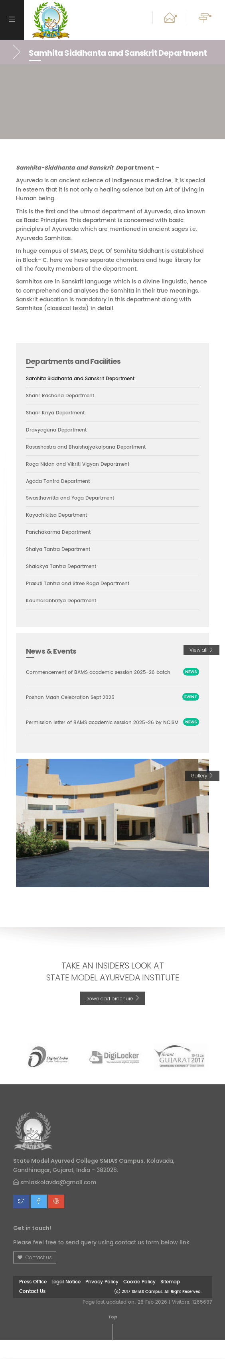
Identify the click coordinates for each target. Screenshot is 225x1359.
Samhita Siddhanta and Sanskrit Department (85, 379)
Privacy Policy (101, 1301)
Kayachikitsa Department (59, 516)
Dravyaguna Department (59, 430)
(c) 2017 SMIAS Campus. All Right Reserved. (157, 1310)
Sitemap (170, 1301)
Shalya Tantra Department (61, 550)
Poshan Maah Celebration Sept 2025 (73, 707)
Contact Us (32, 1310)
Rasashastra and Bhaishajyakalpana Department (91, 447)
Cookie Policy (139, 1301)
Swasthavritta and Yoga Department (74, 499)
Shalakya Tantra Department (64, 567)
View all (201, 650)
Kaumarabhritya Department (64, 602)
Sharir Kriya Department (57, 413)
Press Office (33, 1301)
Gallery (202, 794)
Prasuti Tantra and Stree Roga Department (82, 585)
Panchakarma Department (61, 533)
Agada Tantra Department (61, 482)
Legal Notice (66, 1301)
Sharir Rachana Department (63, 396)
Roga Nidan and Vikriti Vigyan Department (81, 465)
